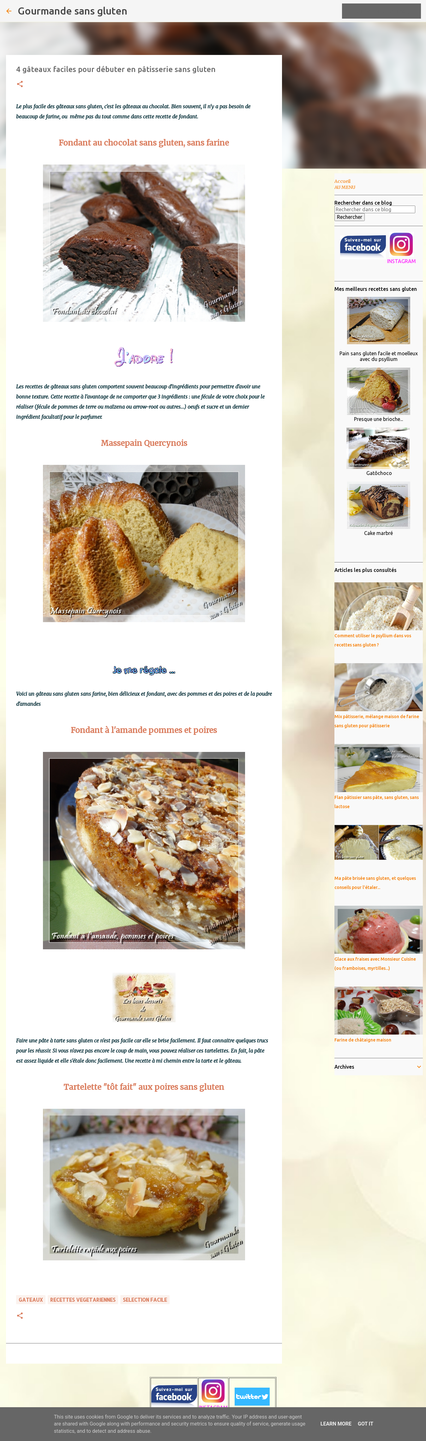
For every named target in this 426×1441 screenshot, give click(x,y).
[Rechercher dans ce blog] (388, 11)
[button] (20, 84)
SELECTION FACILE (145, 1299)
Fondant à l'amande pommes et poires (144, 730)
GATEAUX (31, 1299)
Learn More (336, 1424)
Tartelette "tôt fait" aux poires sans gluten (143, 1087)
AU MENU (344, 187)
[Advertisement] (314, 273)
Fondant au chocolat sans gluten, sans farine (144, 143)
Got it (365, 1424)
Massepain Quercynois (144, 443)
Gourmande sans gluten (72, 10)
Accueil (342, 181)
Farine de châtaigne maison (362, 1039)
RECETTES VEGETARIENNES (83, 1299)
